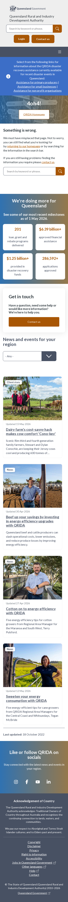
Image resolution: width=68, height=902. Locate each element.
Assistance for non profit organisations (38, 90)
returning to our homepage (23, 146)
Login (21, 38)
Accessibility (34, 858)
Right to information (34, 854)
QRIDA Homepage (34, 114)
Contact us (43, 39)
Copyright (34, 842)
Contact (34, 874)
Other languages (32, 866)
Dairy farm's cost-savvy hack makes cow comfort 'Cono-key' (31, 431)
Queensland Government (32, 893)
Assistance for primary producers (36, 82)
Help (32, 870)
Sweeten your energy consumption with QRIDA (26, 698)
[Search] (57, 29)
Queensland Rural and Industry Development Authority (31, 18)
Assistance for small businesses (36, 86)
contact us (48, 162)
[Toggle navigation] (60, 52)
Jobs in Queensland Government (32, 862)
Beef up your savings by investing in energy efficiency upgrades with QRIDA (32, 521)
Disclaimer (34, 846)
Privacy (34, 850)
